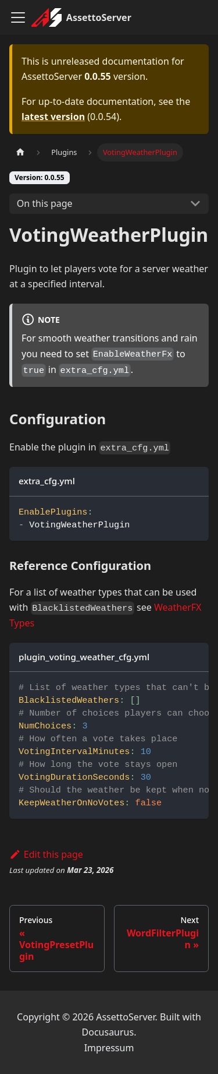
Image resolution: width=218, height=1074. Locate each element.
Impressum (109, 1047)
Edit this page (46, 854)
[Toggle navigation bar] (18, 17)
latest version (53, 116)
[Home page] (20, 152)
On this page (45, 203)
